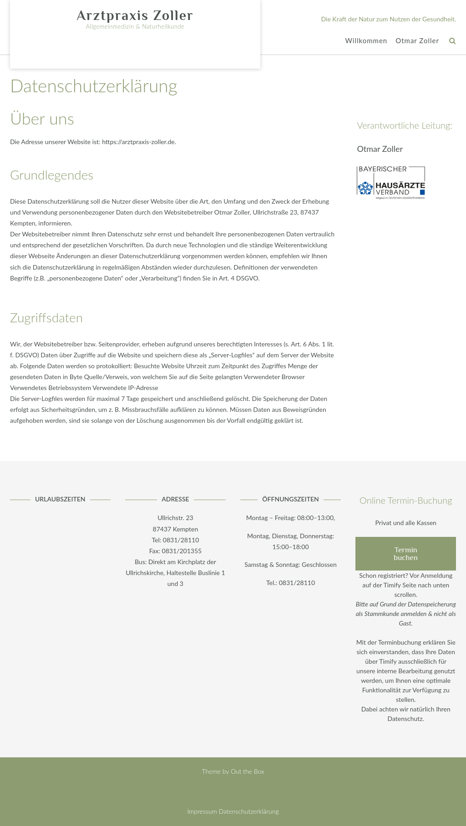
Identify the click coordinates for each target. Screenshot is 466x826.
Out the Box (247, 771)
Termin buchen (406, 554)
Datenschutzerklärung (249, 811)
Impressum (202, 811)
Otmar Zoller (417, 41)
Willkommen (366, 41)
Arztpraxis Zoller (134, 15)
